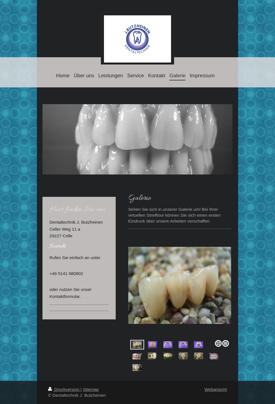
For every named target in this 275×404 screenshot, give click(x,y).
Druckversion (64, 389)
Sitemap (91, 389)
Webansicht (216, 389)
